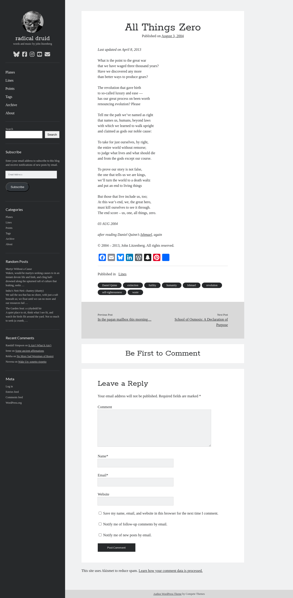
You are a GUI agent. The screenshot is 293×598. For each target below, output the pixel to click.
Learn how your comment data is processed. (171, 571)
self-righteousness (112, 292)
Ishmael (191, 285)
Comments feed (14, 397)
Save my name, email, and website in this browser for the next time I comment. (160, 513)
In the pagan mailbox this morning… (124, 319)
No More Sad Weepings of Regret (35, 356)
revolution (211, 285)
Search (9, 129)
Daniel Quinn (109, 285)
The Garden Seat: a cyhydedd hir (24, 308)
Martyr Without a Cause (19, 269)
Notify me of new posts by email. (127, 535)
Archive (11, 105)
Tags (8, 97)
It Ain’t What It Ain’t (39, 345)
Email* (103, 475)
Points (10, 88)
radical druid (32, 38)
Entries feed (12, 391)
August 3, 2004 (172, 36)
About (10, 113)
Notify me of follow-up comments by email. (135, 524)
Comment (105, 407)
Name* (103, 456)
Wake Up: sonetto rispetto (32, 361)
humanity (171, 285)
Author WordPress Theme (167, 594)
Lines (9, 80)
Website (103, 494)
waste (135, 292)
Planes (10, 72)
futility (152, 285)
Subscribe (17, 187)
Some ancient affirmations (29, 350)
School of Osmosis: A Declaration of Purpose (201, 322)
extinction (132, 285)
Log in (9, 386)
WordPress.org (14, 402)
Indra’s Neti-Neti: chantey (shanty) (25, 290)
